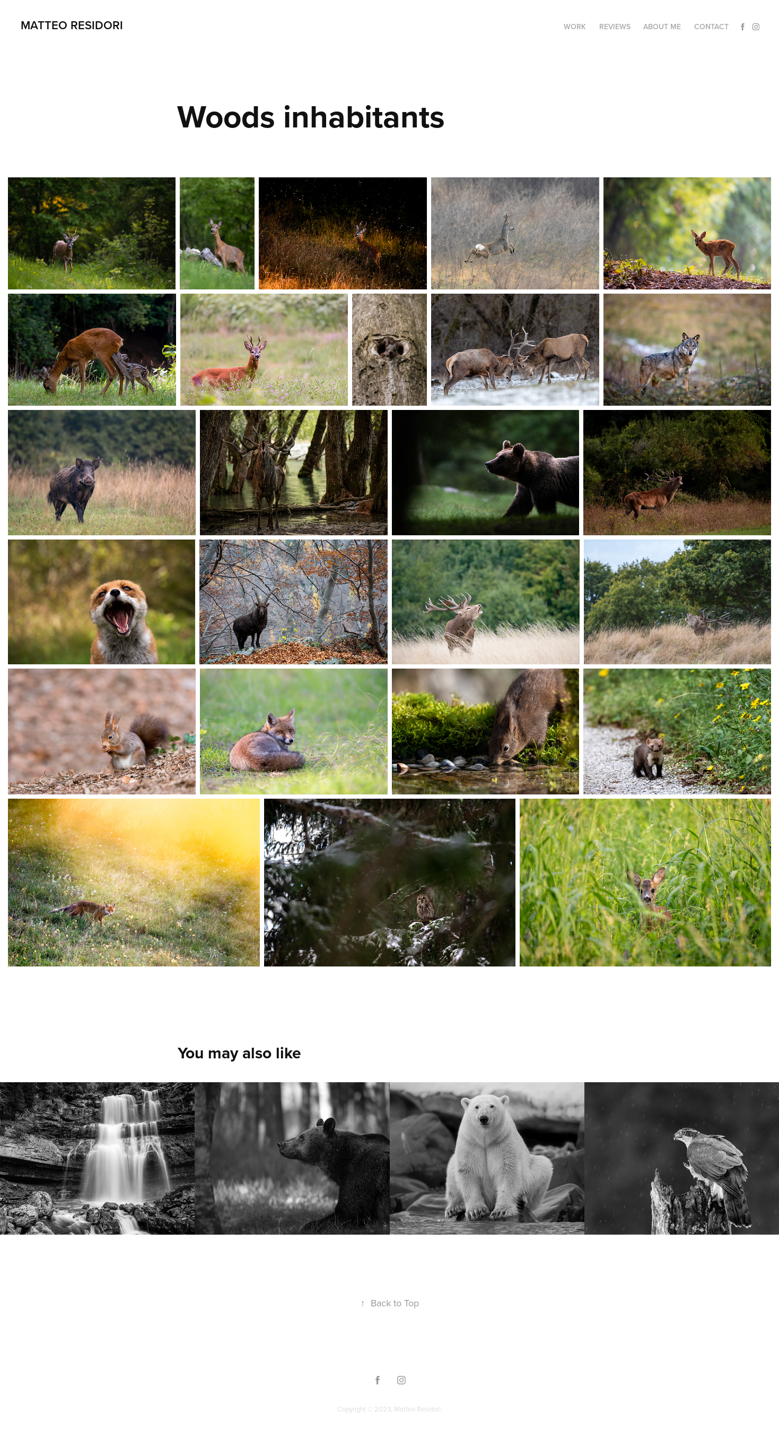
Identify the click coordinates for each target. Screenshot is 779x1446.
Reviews (615, 26)
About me (662, 26)
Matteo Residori (72, 24)
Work (575, 26)
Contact (711, 26)
